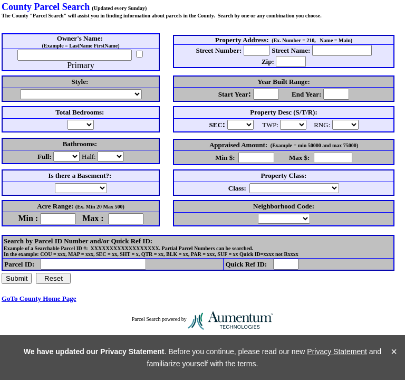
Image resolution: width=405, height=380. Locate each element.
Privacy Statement (337, 351)
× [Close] (394, 351)
